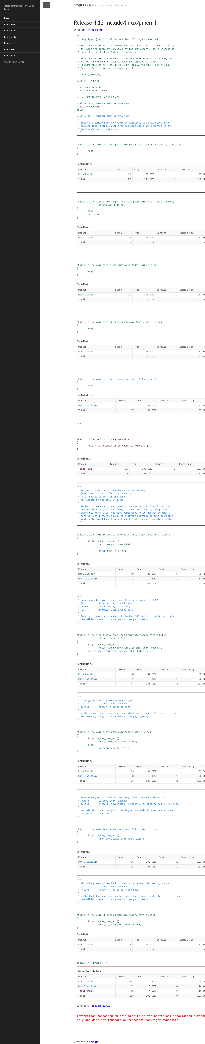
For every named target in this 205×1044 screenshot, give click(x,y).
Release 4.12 (10, 24)
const (149, 144)
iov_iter (113, 205)
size (153, 265)
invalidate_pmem (113, 829)
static (81, 144)
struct (103, 205)
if (89, 541)
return (92, 214)
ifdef (81, 97)
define (82, 81)
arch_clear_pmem (113, 265)
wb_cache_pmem (112, 915)
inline (90, 144)
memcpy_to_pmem (112, 534)
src (164, 144)
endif (81, 423)
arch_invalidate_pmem (116, 379)
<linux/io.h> (97, 87)
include (83, 87)
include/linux (95, 30)
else (81, 110)
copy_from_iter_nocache (112, 651)
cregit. (95, 1042)
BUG (90, 151)
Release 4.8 (9, 49)
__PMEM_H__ (94, 74)
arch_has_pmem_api (114, 439)
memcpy (103, 551)
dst (141, 144)
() (93, 151)
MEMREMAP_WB (121, 103)
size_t (173, 144)
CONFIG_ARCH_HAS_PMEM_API (102, 97)
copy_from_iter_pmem (119, 635)
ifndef (82, 74)
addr (151, 201)
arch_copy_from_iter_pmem (122, 201)
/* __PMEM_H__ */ (97, 963)
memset (103, 748)
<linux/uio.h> (98, 90)
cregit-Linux (82, 5)
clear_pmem (110, 732)
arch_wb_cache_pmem (115, 322)
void (98, 144)
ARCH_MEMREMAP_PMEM (100, 103)
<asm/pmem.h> (97, 106)
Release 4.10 (10, 37)
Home (6, 18)
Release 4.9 (9, 43)
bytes (169, 201)
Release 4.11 (10, 30)
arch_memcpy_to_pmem (116, 144)
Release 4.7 (9, 55)
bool (98, 439)
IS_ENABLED (104, 445)
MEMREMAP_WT (121, 116)
